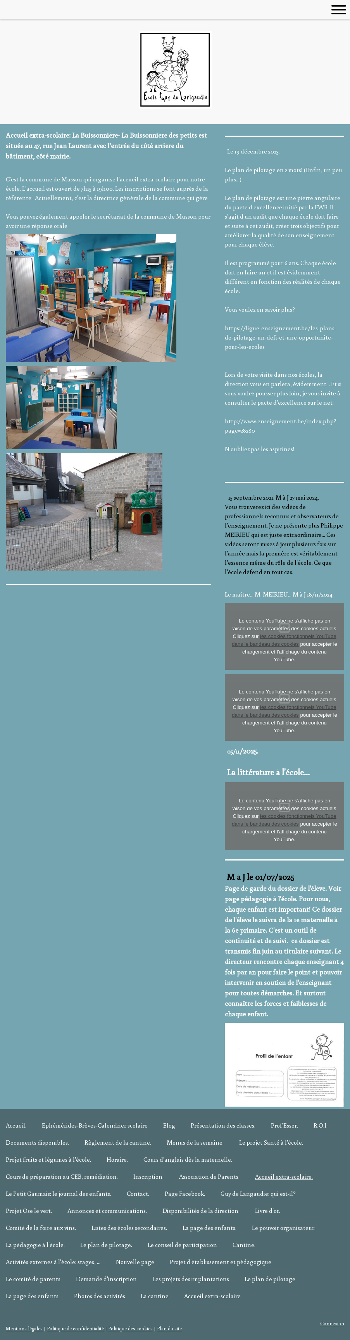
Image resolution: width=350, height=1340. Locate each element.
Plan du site (169, 1328)
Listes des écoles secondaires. (129, 1227)
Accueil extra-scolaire (212, 1296)
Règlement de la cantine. (117, 1142)
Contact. (138, 1193)
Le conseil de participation (182, 1245)
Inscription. (148, 1176)
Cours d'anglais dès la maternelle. (187, 1159)
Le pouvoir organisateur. (284, 1227)
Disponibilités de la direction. (201, 1210)
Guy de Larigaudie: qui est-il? (258, 1193)
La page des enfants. (209, 1227)
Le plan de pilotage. (106, 1245)
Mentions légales (24, 1328)
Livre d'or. (267, 1210)
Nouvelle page (135, 1262)
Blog (169, 1125)
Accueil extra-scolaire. (284, 1176)
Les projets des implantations (190, 1279)
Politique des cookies (130, 1328)
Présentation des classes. (223, 1125)
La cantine (155, 1296)
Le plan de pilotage (270, 1279)
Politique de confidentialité (75, 1328)
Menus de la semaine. (195, 1142)
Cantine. (244, 1245)
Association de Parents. (209, 1176)
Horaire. (117, 1159)
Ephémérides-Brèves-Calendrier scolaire (95, 1125)
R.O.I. (321, 1125)
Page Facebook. (185, 1193)
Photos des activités (99, 1296)
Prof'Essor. (284, 1125)
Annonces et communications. (107, 1210)
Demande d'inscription (106, 1279)
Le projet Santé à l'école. (271, 1142)
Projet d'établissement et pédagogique (220, 1262)
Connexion (332, 1323)
